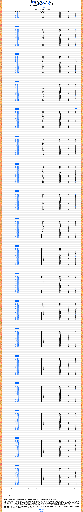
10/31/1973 (17, 70)
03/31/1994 (17, 282)
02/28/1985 (17, 173)
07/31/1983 (17, 153)
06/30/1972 (17, 62)
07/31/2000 (17, 426)
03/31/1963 (17, 18)
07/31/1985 (17, 178)
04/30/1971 (17, 55)
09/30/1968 (17, 41)
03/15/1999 (17, 351)
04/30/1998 (17, 333)
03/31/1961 (17, 12)
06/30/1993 (17, 274)
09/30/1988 (17, 218)
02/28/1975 (17, 79)
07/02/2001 (17, 476)
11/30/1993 (17, 278)
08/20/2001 (17, 483)
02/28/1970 (17, 47)
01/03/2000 (17, 395)
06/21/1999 (17, 366)
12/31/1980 (17, 121)
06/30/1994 (17, 285)
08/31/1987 (17, 204)
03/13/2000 (17, 405)
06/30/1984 (17, 165)
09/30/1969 (17, 45)
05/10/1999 (17, 360)
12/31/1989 (17, 233)
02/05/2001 (17, 454)
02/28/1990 (17, 235)
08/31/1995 (17, 300)
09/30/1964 (17, 25)
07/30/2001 (17, 480)
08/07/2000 (17, 427)
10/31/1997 (17, 327)
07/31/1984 (17, 166)
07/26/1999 (17, 371)
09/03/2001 (17, 485)
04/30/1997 (17, 320)
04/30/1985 (17, 175)
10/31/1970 (17, 52)
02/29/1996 (17, 306)
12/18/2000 (17, 447)
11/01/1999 (17, 386)
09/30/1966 (17, 33)
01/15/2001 (17, 451)
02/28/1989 (17, 223)
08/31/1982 (17, 142)
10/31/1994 (17, 289)
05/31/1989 (17, 226)
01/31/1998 (17, 330)
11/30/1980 (17, 120)
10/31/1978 (17, 101)
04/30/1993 (17, 272)
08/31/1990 (17, 241)
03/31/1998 (17, 332)
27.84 (76, 25)
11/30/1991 (17, 257)
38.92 (76, 83)
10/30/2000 (17, 440)
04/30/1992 (17, 262)
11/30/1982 (17, 145)
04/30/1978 (17, 98)
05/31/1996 (17, 309)
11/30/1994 (17, 290)
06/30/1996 (17, 310)
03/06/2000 (17, 404)
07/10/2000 (17, 423)
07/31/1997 (17, 323)
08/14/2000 (17, 428)
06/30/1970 (17, 49)
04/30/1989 (17, 225)
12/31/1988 (17, 221)
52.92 (76, 231)
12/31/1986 (17, 196)
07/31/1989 (17, 228)
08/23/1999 (17, 375)
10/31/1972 (17, 64)
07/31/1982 (17, 141)
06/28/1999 (17, 367)
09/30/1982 (17, 143)
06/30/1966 (17, 32)
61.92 (76, 339)
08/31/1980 (17, 117)
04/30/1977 (17, 92)
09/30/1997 (17, 326)
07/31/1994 (17, 286)
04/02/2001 (17, 463)
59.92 (76, 314)
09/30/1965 (17, 29)
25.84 (76, 16)
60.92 (76, 327)
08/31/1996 (17, 312)
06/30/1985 (17, 177)
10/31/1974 (17, 76)
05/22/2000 (17, 416)
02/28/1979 (17, 103)
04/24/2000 (17, 412)
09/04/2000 (17, 431)
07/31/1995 (17, 299)
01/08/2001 (17, 450)
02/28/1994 (17, 281)
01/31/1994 (17, 280)
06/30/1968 (17, 40)
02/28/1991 (17, 248)
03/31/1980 (17, 112)
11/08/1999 (17, 387)
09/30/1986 (17, 193)
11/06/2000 (17, 441)
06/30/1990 (17, 239)
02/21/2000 (17, 402)
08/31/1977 (17, 94)
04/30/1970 (17, 48)
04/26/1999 (17, 358)
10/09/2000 (17, 437)
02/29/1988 (17, 210)
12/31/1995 (17, 304)
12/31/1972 (17, 65)
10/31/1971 (17, 58)
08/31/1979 (17, 107)
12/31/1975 (17, 84)
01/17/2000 (17, 397)
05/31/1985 (17, 176)
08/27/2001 (17, 484)
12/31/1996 (17, 316)
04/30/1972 (17, 61)
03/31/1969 (17, 43)
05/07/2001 (17, 468)
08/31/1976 (17, 88)
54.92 (76, 256)
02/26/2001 (17, 457)
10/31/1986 (17, 194)
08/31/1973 (17, 69)
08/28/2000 (17, 430)
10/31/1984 (17, 169)
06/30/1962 (17, 15)
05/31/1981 (17, 126)
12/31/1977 (17, 96)
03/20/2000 (17, 406)
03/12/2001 (17, 459)
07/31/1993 (17, 275)
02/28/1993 (17, 269)
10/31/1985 (17, 181)
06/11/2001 (17, 473)
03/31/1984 (17, 162)
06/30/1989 (17, 227)
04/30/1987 (17, 200)
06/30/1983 (17, 152)
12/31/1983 (17, 158)
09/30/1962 (17, 16)
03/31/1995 (17, 294)
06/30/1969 (17, 44)
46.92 (76, 156)
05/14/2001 (17, 469)
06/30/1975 (17, 81)
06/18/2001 (17, 474)
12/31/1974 (17, 77)
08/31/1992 (17, 266)
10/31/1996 (17, 314)
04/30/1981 (17, 125)
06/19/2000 (17, 420)
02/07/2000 (17, 400)
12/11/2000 (17, 446)
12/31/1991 (17, 258)
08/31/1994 (17, 287)
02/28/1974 (17, 72)
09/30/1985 (17, 180)
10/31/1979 (17, 108)
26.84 (76, 20)
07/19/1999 (17, 370)
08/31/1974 (17, 75)
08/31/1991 (17, 254)
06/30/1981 (17, 127)
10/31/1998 (17, 339)
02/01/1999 (17, 345)
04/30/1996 (17, 308)
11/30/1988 (17, 220)
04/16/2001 (17, 465)
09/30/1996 (17, 313)
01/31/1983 (17, 147)
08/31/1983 (17, 154)
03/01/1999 (17, 349)
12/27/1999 (17, 394)
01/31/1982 (17, 135)
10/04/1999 (17, 382)
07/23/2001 (17, 479)
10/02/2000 (17, 436)
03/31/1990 (17, 236)
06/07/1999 (17, 364)
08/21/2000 (17, 429)
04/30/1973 (17, 67)
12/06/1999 (17, 391)
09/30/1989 (17, 230)
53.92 (76, 244)
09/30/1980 (17, 118)
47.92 (76, 169)
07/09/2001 (17, 477)
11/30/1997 (17, 328)
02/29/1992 (17, 260)
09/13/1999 (17, 378)
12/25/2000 (17, 448)
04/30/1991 (17, 250)
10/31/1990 (17, 244)
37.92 (76, 76)
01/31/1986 (17, 184)
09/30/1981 (17, 130)
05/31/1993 (17, 273)
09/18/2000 (17, 433)
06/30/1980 (17, 115)
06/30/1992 (17, 264)
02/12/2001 (17, 455)
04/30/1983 (17, 150)
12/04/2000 (17, 445)
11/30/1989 (17, 232)
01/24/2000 (17, 398)
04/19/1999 (17, 357)
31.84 (76, 41)
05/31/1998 (17, 334)
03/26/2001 (17, 461)
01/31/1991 (17, 247)
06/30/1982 (17, 140)
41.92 (76, 101)
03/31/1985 (17, 174)
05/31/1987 (17, 201)
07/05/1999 (17, 368)
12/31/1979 (17, 109)
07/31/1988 (17, 216)
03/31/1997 (17, 319)
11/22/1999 (17, 389)
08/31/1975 (17, 82)
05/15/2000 (17, 415)
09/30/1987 (17, 205)
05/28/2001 (17, 471)
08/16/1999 (17, 374)
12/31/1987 (17, 208)
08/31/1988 (17, 217)
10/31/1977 (17, 95)
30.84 (76, 37)
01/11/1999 (17, 342)
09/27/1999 (17, 381)
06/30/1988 (17, 214)
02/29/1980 (17, 111)
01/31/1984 (17, 159)
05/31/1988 (17, 213)
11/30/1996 (17, 315)
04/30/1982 (17, 138)
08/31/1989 (17, 229)
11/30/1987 (17, 207)
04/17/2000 (17, 411)
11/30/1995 (17, 303)
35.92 (76, 64)
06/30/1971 (17, 56)
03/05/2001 (17, 458)
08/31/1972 (17, 63)
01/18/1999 (17, 343)
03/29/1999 (17, 354)
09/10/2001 (17, 486)
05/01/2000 (17, 413)
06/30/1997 (17, 322)
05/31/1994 (17, 284)
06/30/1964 (17, 24)
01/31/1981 (17, 122)
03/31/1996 (17, 307)
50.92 (76, 206)
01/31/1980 (17, 110)
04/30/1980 (17, 113)
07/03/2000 (17, 422)
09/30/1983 (17, 155)
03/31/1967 (17, 35)
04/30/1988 (17, 212)
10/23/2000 (17, 439)
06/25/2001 (17, 475)
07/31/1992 (17, 265)
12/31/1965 (17, 30)
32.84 (76, 45)
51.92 (76, 219)
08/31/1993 (17, 276)
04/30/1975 (17, 80)
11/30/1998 (17, 340)
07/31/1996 (17, 311)
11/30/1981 (17, 132)
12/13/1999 (17, 392)
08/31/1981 (17, 129)
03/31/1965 (17, 27)
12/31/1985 (17, 183)
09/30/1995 (17, 301)
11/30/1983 (17, 157)
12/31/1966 (17, 34)
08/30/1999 (17, 376)
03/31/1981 (17, 124)
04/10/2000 (17, 410)
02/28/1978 (17, 97)
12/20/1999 (17, 393)
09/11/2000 (17, 432)
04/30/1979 (17, 104)
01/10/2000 (17, 396)
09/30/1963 (17, 20)
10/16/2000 (17, 438)
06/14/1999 (17, 365)
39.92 (76, 89)
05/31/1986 (17, 189)
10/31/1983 (17, 156)
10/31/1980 (17, 119)
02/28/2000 (17, 403)
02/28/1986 (17, 185)
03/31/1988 (17, 211)
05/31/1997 (17, 321)
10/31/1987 (17, 206)
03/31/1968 (17, 39)
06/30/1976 (17, 87)
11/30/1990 (17, 245)
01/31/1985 (17, 172)
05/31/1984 (17, 164)
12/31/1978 (17, 102)
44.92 (76, 131)
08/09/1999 (17, 373)
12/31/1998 (17, 341)
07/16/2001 (17, 478)
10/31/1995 (17, 302)
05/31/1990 (17, 238)
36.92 (76, 70)
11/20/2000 (17, 443)
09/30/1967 (17, 37)
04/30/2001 (17, 467)
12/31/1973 (17, 71)
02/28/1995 (17, 293)
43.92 (76, 119)
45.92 (76, 144)
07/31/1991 (17, 253)
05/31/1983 (17, 151)
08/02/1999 (17, 372)
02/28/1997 (17, 318)
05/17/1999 (17, 361)
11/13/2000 (17, 442)
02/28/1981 (17, 123)
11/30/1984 (17, 170)
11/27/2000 (17, 444)
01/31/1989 (17, 222)
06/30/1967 (17, 36)
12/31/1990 (17, 246)
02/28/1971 (17, 54)
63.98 (76, 443)
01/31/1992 (17, 259)
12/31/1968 (17, 42)
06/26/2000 (17, 421)
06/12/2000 (17, 419)
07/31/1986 (17, 191)
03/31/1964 (17, 22)
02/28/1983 (17, 148)
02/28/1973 (17, 66)
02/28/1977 (17, 91)
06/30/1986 (17, 190)
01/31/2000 (17, 399)
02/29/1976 (17, 85)
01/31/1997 (17, 317)
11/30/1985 (17, 182)
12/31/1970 (17, 53)
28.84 (76, 29)
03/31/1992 (17, 261)
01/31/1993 (17, 268)
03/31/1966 (17, 31)
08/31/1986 (17, 192)
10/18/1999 (17, 384)
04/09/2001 (17, 464)
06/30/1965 (17, 28)
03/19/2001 (17, 460)
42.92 (76, 108)
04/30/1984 (17, 163)
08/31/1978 (17, 100)
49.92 (76, 194)
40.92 (76, 95)
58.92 (76, 302)
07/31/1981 (17, 128)
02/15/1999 (17, 347)
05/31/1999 (17, 363)
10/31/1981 (17, 131)
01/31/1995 (17, 292)
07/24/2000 (17, 425)
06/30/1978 (17, 99)
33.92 (76, 52)
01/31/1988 (17, 209)
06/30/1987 (17, 202)
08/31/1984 (17, 167)
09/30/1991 (17, 255)
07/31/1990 (17, 240)
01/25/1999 (17, 344)
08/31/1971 (17, 57)
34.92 (76, 58)
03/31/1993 (17, 271)
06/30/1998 (17, 335)
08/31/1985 (17, 179)
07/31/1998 (17, 336)
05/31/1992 (17, 263)
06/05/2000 (17, 418)
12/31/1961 (17, 13)
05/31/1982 (17, 139)
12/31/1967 (17, 38)
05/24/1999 (17, 362)
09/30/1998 (17, 338)
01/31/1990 (17, 234)
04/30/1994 (17, 283)
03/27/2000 (17, 408)
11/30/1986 (17, 195)
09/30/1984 (17, 168)
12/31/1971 (17, 59)
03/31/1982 (17, 137)
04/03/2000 (17, 409)
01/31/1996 (17, 305)
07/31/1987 (17, 203)
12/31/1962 (17, 17)
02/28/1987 (17, 198)
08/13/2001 (17, 482)
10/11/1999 (17, 383)
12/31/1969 (17, 46)
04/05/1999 (17, 355)
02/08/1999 (17, 346)
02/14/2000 (17, 401)
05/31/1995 (17, 296)
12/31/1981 (17, 134)
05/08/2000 (17, 414)
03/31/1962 (17, 14)
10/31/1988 (17, 219)
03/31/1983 (17, 149)
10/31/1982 (17, 144)
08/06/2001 (17, 481)
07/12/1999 (17, 369)
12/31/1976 (17, 90)
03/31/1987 (17, 199)
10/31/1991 (17, 256)
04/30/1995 (17, 295)
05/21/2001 (17, 470)
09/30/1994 (17, 288)
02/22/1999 (17, 348)
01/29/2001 (17, 453)
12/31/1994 (17, 291)
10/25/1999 (17, 385)
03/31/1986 (17, 186)
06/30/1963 (17, 19)
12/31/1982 (17, 146)
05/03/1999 (17, 359)
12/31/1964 (17, 26)
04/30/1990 (17, 237)
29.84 (76, 33)
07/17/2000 (17, 424)
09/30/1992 (17, 267)
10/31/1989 (17, 231)
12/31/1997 (17, 329)
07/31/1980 (17, 116)
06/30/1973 (17, 68)
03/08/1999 (17, 350)
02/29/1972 (17, 60)
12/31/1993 (17, 279)
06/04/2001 (17, 472)
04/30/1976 (17, 86)
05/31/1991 (17, 251)
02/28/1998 (17, 331)
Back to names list (41, 7)
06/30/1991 (17, 252)
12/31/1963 (17, 21)
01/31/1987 (17, 197)
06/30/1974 (17, 74)
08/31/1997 (17, 324)
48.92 (76, 181)
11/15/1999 (17, 388)
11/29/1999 (17, 390)
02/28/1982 (17, 136)
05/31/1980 (17, 114)
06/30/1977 (17, 93)
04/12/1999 (17, 356)
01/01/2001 (17, 449)
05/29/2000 (17, 417)
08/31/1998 (17, 337)
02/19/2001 (17, 456)
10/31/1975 (17, 83)
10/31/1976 (17, 89)
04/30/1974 (17, 73)
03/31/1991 (17, 249)
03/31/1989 (17, 224)
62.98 (76, 389)
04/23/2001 (17, 466)
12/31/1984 (17, 171)
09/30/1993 (17, 277)
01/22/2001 (17, 452)
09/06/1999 (17, 377)
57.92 (76, 289)
